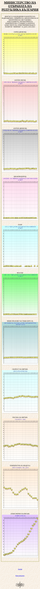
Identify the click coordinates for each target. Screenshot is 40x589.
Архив (20, 569)
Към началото (20, 575)
